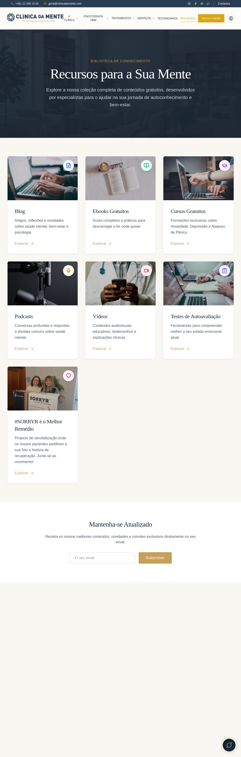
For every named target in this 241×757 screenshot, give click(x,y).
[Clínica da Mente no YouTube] (202, 3)
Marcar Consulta (211, 18)
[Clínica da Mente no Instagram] (189, 3)
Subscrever (155, 558)
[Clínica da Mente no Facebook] (195, 3)
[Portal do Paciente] (231, 18)
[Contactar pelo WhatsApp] (208, 3)
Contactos (224, 3)
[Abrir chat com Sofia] (229, 745)
